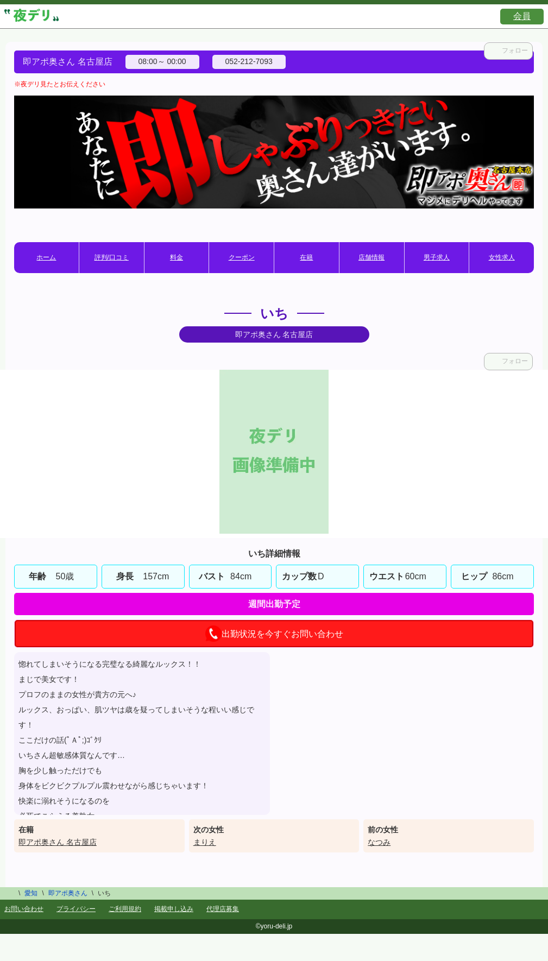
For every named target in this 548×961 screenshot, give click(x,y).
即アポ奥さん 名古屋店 (57, 842)
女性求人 (502, 257)
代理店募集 (222, 909)
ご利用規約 (125, 909)
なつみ (379, 842)
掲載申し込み (173, 909)
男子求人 (437, 257)
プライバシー (76, 909)
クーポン (242, 257)
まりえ (204, 842)
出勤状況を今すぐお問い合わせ (274, 633)
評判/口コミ (112, 257)
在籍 (306, 257)
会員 (522, 16)
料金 (176, 257)
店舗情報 (371, 257)
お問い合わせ (23, 909)
